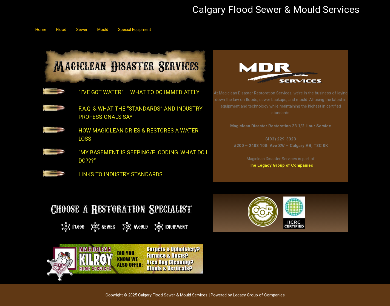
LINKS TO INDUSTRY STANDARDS (120, 174)
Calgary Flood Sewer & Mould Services (276, 9)
